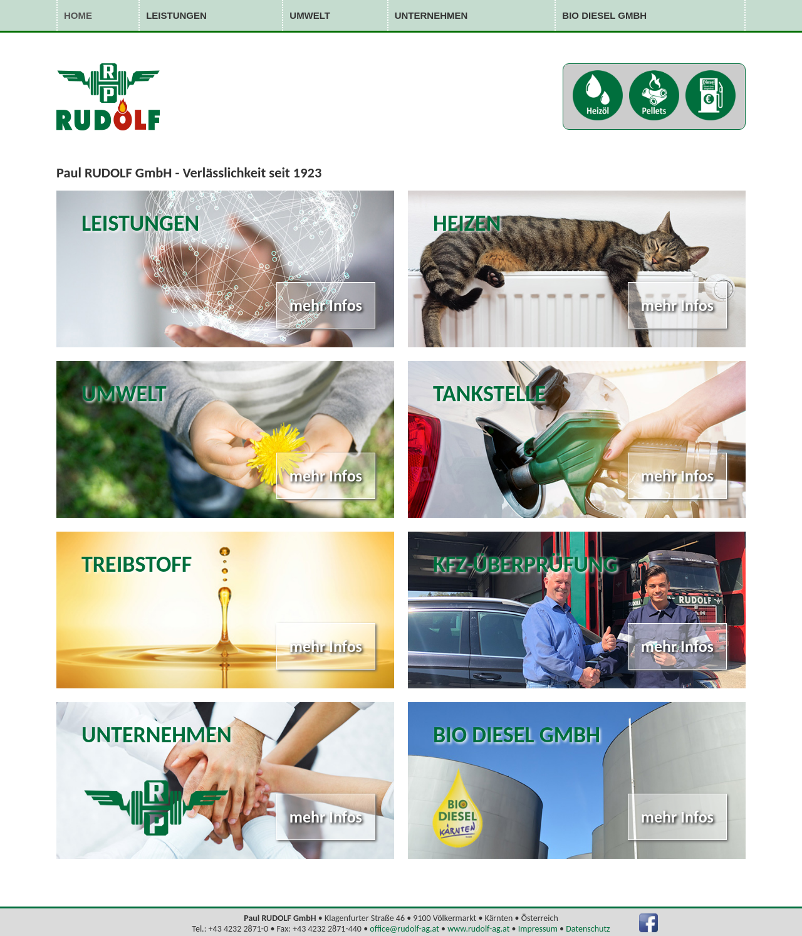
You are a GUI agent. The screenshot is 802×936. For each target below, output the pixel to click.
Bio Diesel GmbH (604, 15)
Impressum (538, 928)
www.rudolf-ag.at (478, 928)
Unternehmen (431, 15)
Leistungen (176, 15)
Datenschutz (588, 928)
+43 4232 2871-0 (239, 928)
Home (78, 15)
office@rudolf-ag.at (404, 928)
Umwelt (309, 15)
